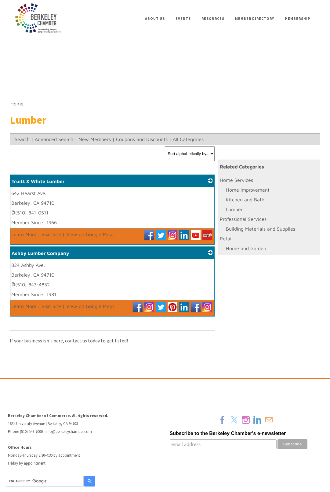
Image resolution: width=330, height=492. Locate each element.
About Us (155, 18)
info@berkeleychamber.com (68, 431)
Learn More (23, 234)
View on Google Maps (90, 234)
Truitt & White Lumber (38, 181)
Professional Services (243, 219)
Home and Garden (246, 248)
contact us (76, 341)
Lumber (234, 209)
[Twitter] (234, 420)
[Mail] (269, 420)
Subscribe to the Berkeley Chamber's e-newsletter (228, 433)
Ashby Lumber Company (40, 253)
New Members (94, 139)
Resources (212, 18)
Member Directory (254, 18)
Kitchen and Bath (245, 199)
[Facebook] (223, 420)
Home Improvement (248, 190)
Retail (226, 238)
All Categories (188, 139)
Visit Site (51, 234)
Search (22, 139)
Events (183, 18)
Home (17, 103)
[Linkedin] (257, 420)
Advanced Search (54, 139)
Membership (297, 18)
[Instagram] (246, 420)
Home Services (236, 180)
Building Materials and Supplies (260, 229)
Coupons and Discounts (142, 139)
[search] (43, 481)
